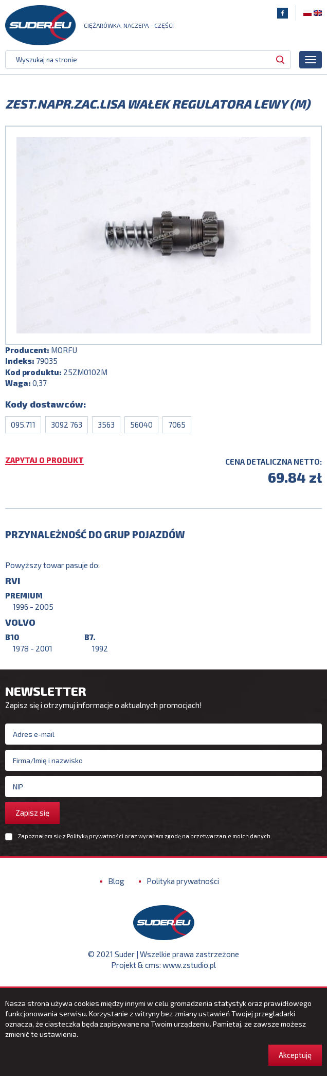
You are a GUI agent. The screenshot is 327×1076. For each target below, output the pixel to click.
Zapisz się (32, 812)
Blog (116, 881)
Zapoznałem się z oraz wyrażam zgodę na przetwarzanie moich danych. (145, 836)
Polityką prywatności (95, 836)
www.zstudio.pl (189, 964)
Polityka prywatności (183, 881)
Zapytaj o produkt (44, 460)
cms (152, 964)
